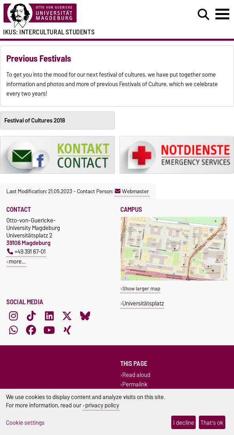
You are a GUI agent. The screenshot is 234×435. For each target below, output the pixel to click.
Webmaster (132, 191)
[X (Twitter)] (67, 316)
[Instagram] (13, 316)
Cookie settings (25, 422)
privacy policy (102, 405)
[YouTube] (49, 330)
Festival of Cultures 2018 (34, 120)
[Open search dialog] (203, 14)
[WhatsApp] (13, 330)
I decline (183, 422)
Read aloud (136, 375)
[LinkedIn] (49, 316)
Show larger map (141, 288)
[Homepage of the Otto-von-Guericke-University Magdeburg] (71, 16)
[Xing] (67, 330)
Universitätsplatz (143, 303)
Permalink (135, 384)
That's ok (211, 422)
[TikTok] (31, 316)
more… (17, 261)
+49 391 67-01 (26, 251)
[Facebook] (31, 330)
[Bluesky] (85, 316)
